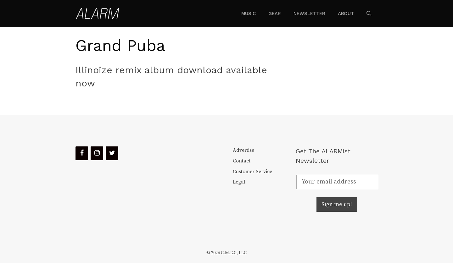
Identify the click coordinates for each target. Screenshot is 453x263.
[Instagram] (97, 153)
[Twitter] (112, 153)
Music (248, 13)
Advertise (243, 150)
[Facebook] (82, 153)
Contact (241, 161)
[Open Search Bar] (369, 13)
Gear (274, 13)
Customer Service (252, 171)
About (346, 13)
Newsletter (309, 13)
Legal (239, 182)
